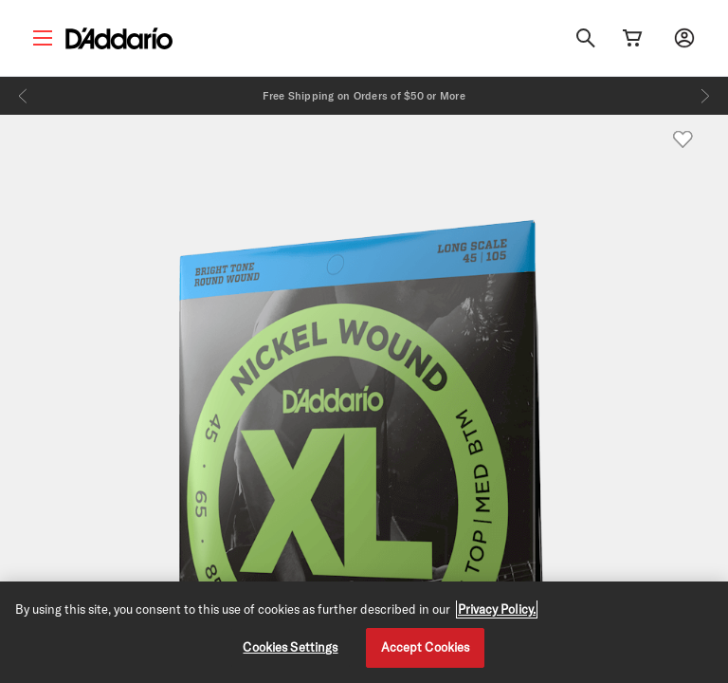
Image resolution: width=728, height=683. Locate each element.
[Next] (705, 96)
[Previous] (23, 96)
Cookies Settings (290, 647)
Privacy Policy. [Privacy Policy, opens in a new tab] (497, 609)
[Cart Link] (632, 38)
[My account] (684, 38)
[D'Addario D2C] (119, 38)
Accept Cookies (425, 647)
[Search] (585, 38)
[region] (364, 632)
